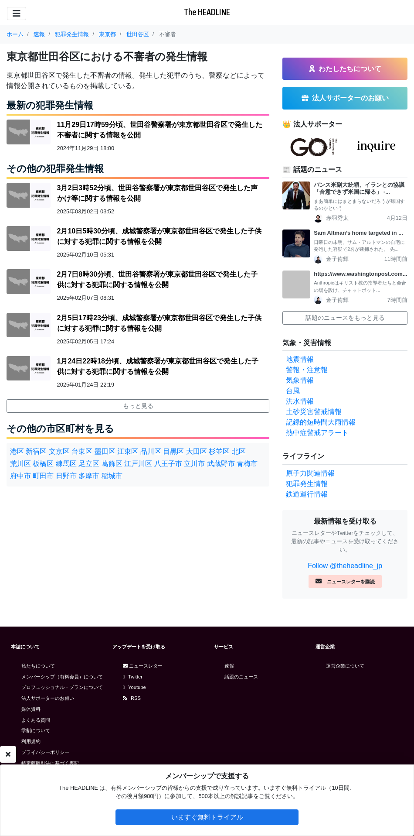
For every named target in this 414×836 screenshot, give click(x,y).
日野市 (66, 476)
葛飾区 (112, 463)
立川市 (194, 463)
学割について (35, 730)
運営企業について (345, 665)
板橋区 (43, 463)
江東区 (127, 451)
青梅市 (247, 463)
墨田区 (105, 451)
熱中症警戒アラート (317, 432)
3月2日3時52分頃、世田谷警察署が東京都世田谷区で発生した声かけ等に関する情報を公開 (157, 193)
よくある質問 (35, 720)
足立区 (88, 463)
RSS (132, 698)
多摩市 (88, 476)
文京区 (59, 451)
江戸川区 (138, 463)
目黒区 (173, 451)
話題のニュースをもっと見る (345, 317)
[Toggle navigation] (16, 13)
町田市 (43, 476)
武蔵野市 (221, 463)
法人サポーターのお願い (47, 698)
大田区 (196, 451)
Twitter (133, 676)
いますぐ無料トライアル (207, 817)
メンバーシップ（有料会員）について (62, 676)
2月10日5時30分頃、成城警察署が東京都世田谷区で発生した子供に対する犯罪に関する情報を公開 (159, 236)
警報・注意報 (307, 369)
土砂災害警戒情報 (314, 411)
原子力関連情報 (310, 473)
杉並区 (219, 451)
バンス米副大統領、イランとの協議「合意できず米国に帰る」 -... (359, 188)
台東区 (81, 451)
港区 (17, 451)
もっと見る (138, 405)
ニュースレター (143, 665)
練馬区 (66, 463)
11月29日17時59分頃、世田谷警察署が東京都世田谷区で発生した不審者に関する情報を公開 (159, 130)
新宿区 (36, 451)
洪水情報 (300, 401)
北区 (239, 451)
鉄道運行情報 (307, 494)
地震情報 (300, 359)
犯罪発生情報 (307, 483)
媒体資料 (31, 709)
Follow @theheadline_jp (345, 565)
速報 (229, 665)
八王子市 (168, 463)
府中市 (20, 476)
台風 (293, 390)
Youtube (134, 687)
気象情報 (300, 380)
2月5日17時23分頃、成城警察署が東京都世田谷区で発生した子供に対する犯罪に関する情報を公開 (159, 323)
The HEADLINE (207, 12)
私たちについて (38, 665)
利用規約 (31, 741)
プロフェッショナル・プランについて (62, 687)
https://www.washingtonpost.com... (360, 274)
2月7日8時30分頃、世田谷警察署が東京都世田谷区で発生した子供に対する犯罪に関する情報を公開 (157, 279)
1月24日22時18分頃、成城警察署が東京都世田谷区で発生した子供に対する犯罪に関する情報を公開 (157, 366)
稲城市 (112, 476)
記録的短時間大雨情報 (321, 422)
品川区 (150, 451)
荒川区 (20, 463)
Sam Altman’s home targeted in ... (358, 233)
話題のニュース (241, 676)
